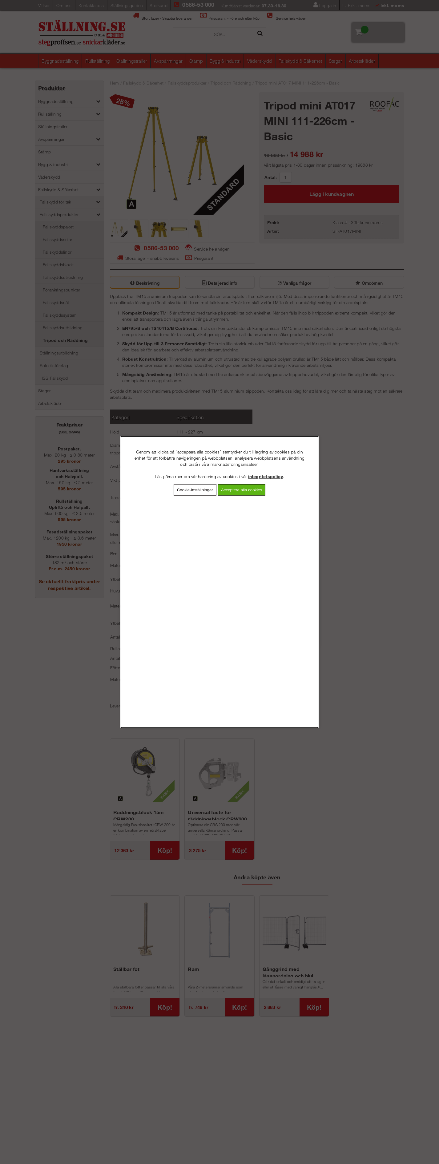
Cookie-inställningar (195, 490)
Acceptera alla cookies (241, 490)
